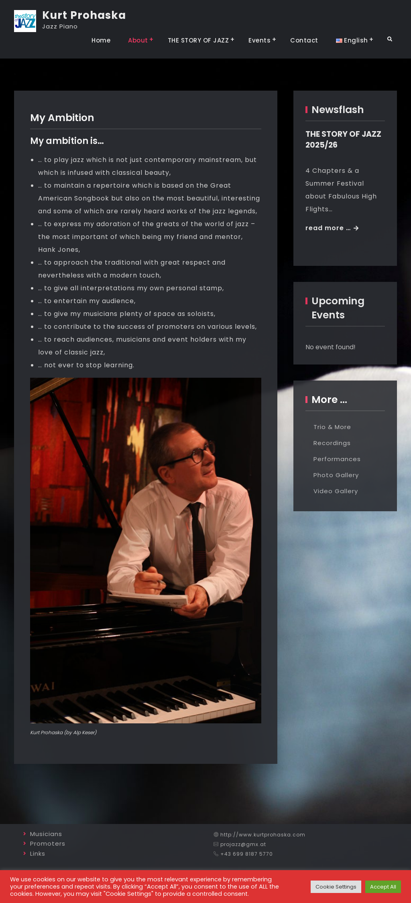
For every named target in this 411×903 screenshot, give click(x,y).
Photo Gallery (336, 475)
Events (259, 40)
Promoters (47, 843)
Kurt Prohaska (84, 15)
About (138, 40)
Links (37, 853)
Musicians (46, 834)
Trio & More (332, 427)
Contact (304, 40)
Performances (337, 459)
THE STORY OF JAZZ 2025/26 (343, 139)
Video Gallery (335, 491)
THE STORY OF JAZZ (198, 40)
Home (101, 40)
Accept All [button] (383, 887)
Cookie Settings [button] (335, 887)
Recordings (332, 443)
